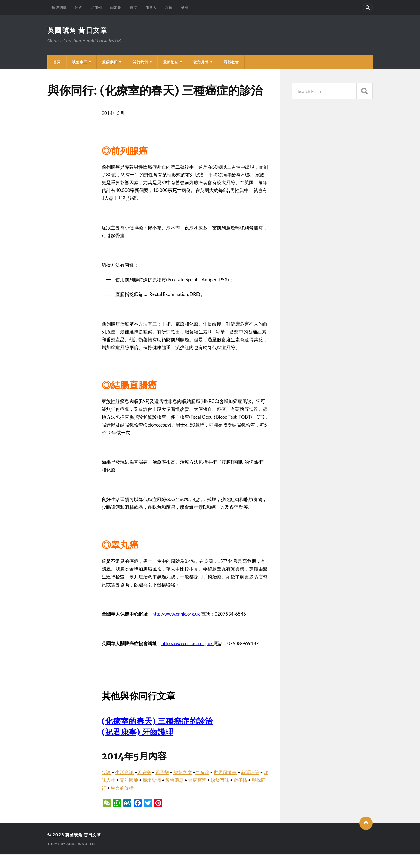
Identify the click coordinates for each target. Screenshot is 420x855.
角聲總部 (59, 7)
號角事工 (79, 62)
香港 (133, 7)
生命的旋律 (122, 788)
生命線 (202, 773)
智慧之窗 (182, 773)
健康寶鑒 (197, 781)
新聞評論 (250, 773)
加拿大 (151, 7)
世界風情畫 (225, 773)
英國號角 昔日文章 (78, 30)
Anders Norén (80, 844)
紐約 (78, 7)
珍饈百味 (220, 781)
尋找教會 (231, 62)
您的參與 (110, 62)
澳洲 (184, 7)
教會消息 (174, 781)
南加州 (115, 7)
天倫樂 (144, 773)
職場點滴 (152, 781)
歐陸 (168, 7)
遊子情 (240, 781)
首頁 (57, 62)
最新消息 (170, 62)
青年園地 (129, 781)
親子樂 (162, 773)
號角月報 (201, 62)
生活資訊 (124, 773)
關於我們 (140, 62)
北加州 (96, 7)
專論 (106, 773)
